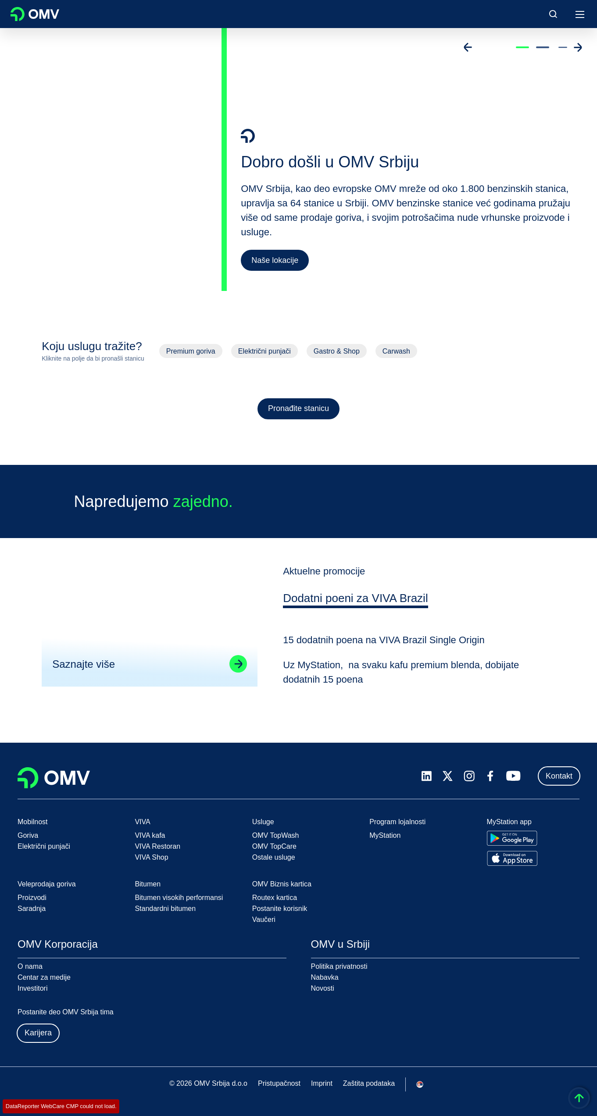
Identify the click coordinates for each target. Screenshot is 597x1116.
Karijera (38, 1032)
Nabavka (325, 977)
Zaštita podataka (369, 1083)
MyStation (384, 835)
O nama (30, 966)
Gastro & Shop (337, 351)
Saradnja (32, 908)
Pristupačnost (279, 1083)
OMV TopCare (274, 846)
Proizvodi (32, 897)
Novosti (322, 988)
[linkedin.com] (426, 776)
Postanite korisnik (279, 908)
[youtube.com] (513, 776)
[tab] (356, 608)
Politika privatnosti (339, 966)
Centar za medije (44, 977)
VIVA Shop (151, 857)
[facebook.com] (490, 776)
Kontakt (559, 776)
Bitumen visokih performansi (179, 897)
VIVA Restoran (157, 846)
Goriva (28, 835)
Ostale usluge (273, 857)
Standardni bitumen (165, 908)
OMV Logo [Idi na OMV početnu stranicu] (35, 14)
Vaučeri (263, 919)
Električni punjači (264, 351)
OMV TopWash (275, 835)
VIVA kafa (150, 835)
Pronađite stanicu (298, 408)
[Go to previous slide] (468, 47)
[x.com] (448, 776)
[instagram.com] (469, 776)
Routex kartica (274, 897)
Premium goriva (190, 351)
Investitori (32, 988)
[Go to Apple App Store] (512, 858)
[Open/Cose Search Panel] (553, 14)
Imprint (321, 1083)
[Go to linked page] (237, 672)
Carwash (396, 351)
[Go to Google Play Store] (512, 838)
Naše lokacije (274, 260)
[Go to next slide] (577, 47)
